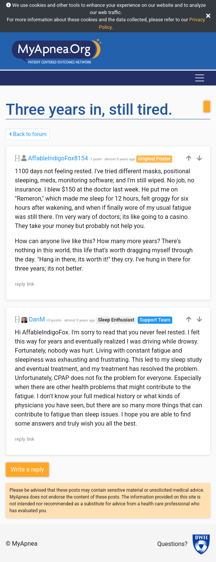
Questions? (172, 544)
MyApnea (25, 543)
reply (20, 284)
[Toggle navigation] (199, 78)
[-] (17, 158)
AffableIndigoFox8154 (58, 158)
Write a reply (27, 469)
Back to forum (27, 134)
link (30, 284)
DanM (37, 319)
